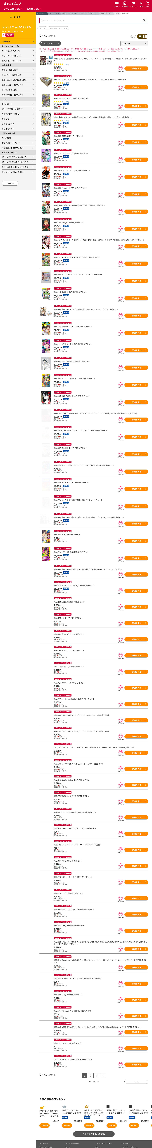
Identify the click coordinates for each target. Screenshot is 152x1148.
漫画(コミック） (106, 13)
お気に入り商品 (45, 1137)
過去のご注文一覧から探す (12, 84)
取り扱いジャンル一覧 (48, 1145)
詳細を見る (136, 68)
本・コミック (54, 13)
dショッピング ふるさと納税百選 (15, 162)
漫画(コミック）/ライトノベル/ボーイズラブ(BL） (79, 13)
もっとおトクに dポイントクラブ (15, 167)
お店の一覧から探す (10, 70)
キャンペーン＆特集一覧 (11, 55)
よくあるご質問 (8, 124)
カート (68, 1137)
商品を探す (43, 1133)
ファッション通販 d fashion (13, 172)
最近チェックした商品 (48, 1141)
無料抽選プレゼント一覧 (11, 60)
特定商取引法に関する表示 (12, 148)
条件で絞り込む (50, 43)
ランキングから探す (10, 89)
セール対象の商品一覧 (11, 50)
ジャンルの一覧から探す (11, 74)
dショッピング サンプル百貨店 (14, 157)
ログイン (10, 183)
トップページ (41, 13)
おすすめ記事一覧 (72, 1133)
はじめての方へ (8, 129)
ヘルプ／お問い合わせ (11, 114)
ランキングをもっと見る (94, 1123)
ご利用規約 (6, 138)
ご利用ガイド (7, 104)
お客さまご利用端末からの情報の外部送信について (133, 1142)
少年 (117, 13)
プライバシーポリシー (11, 143)
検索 (144, 20)
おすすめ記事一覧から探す (12, 94)
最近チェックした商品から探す (14, 79)
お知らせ (5, 119)
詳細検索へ (6, 41)
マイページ (69, 1141)
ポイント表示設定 (72, 1145)
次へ (136, 1071)
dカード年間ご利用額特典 (12, 109)
